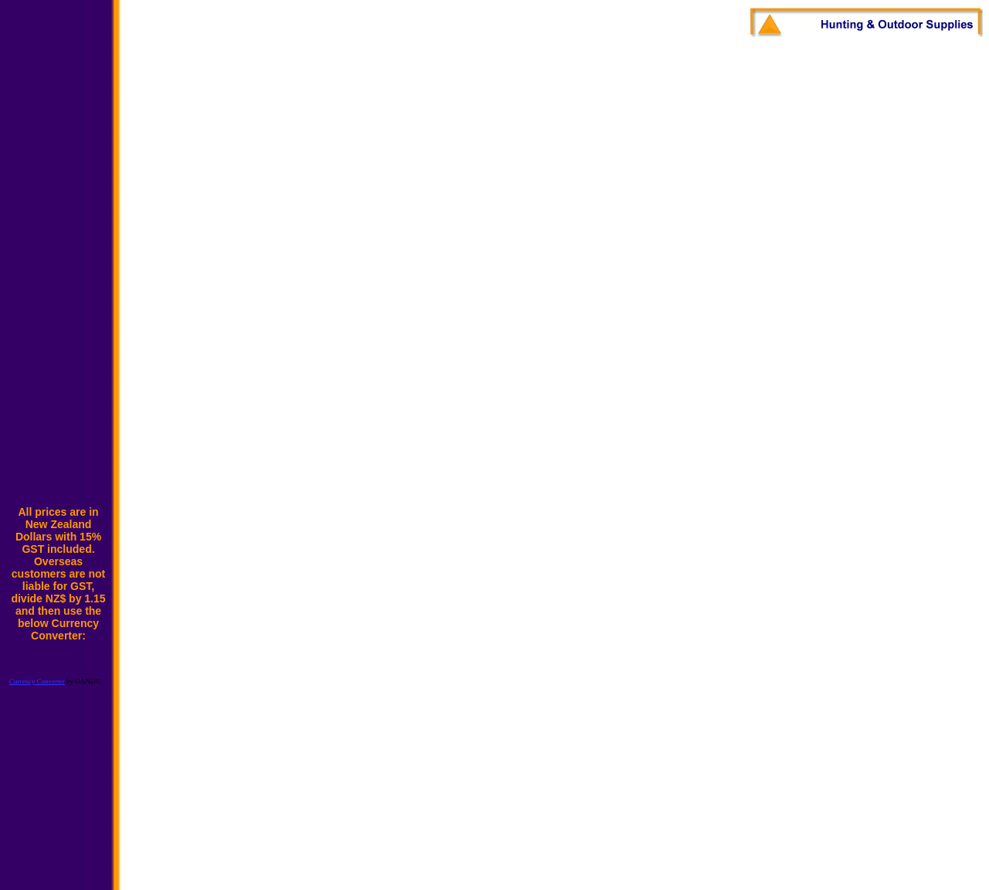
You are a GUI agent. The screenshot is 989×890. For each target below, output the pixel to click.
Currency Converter (37, 681)
